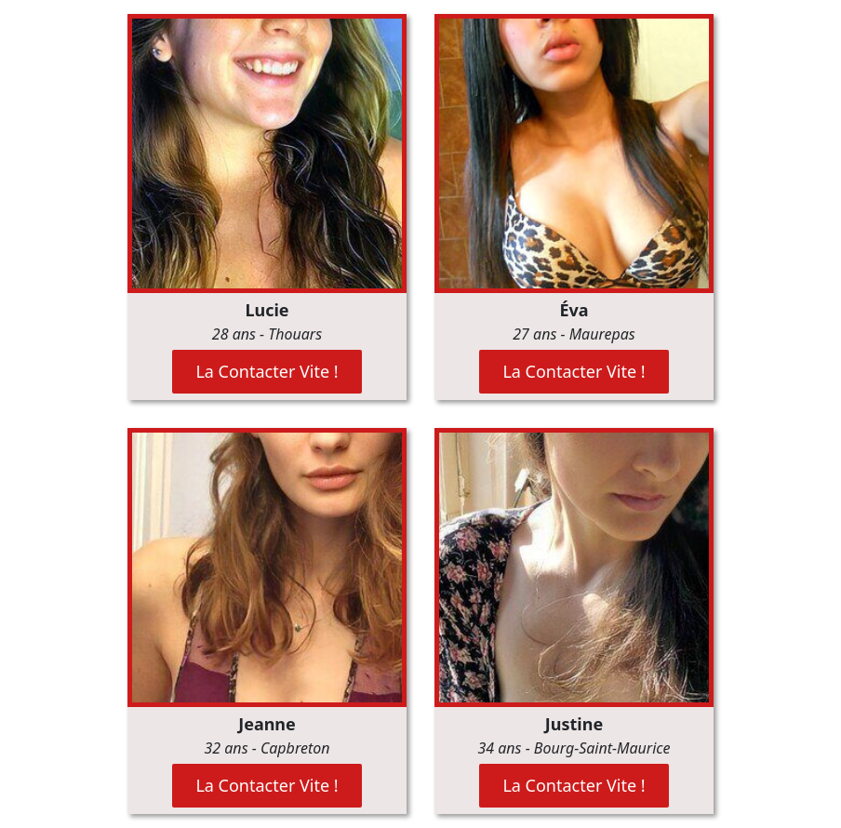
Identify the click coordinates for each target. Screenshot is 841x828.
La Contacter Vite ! (266, 371)
